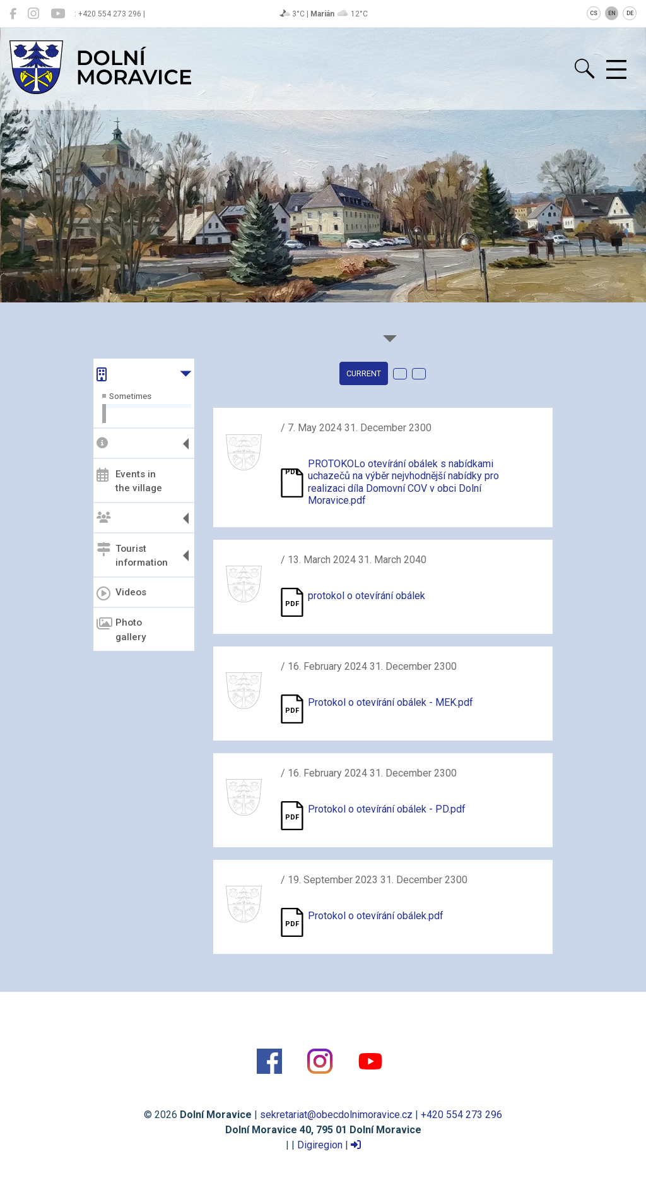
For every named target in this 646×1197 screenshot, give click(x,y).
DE (629, 13)
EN (612, 13)
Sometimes (130, 396)
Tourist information (132, 555)
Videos (121, 593)
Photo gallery (121, 630)
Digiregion (320, 1145)
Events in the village (129, 481)
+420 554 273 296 (461, 1115)
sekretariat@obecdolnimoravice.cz (336, 1115)
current (363, 373)
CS (593, 13)
